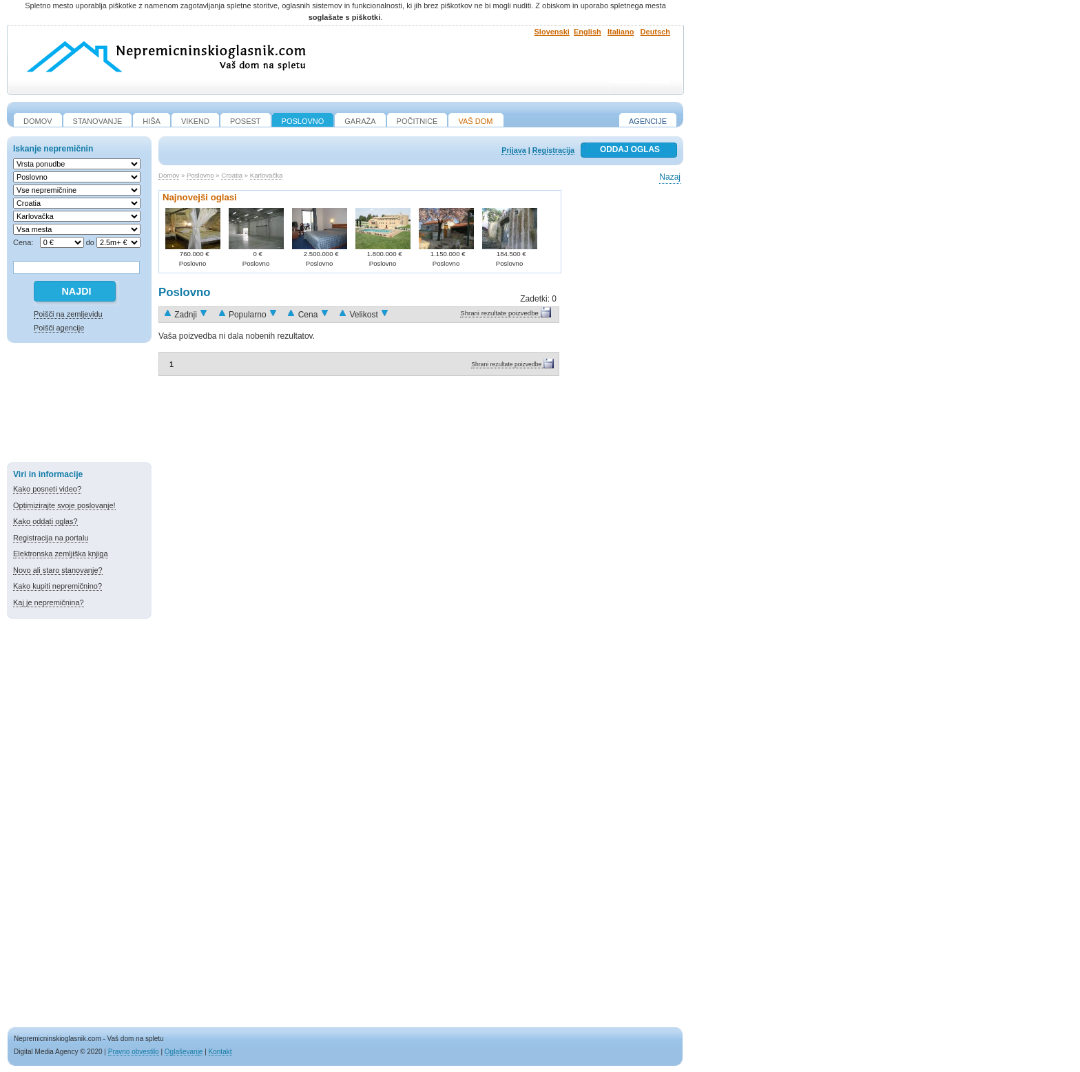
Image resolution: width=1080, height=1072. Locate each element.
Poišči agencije (59, 328)
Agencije (648, 121)
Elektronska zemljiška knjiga (60, 553)
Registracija (553, 150)
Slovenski (552, 32)
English (587, 32)
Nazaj (670, 177)
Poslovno (200, 175)
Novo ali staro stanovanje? (58, 570)
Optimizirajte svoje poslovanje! (64, 505)
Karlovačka (266, 175)
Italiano (621, 32)
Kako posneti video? (47, 489)
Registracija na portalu (50, 538)
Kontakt (220, 1051)
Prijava (513, 150)
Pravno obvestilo (133, 1051)
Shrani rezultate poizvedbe (499, 313)
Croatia (231, 175)
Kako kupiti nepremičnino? (57, 586)
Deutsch (655, 32)
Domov (168, 175)
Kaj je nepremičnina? (48, 602)
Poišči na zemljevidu (68, 314)
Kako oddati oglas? (45, 521)
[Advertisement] (79, 404)
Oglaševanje (184, 1051)
